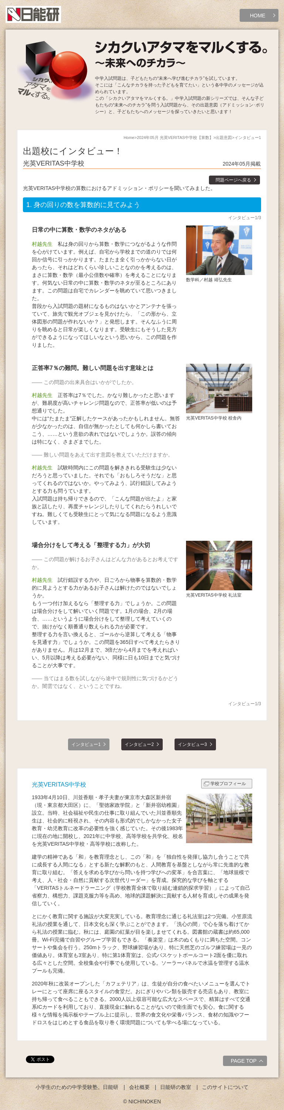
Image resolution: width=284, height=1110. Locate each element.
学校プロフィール (228, 783)
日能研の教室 (175, 1087)
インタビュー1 (86, 744)
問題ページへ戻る (233, 180)
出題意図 (224, 137)
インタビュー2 (139, 744)
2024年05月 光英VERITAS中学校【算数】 (175, 137)
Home (129, 137)
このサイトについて (225, 1087)
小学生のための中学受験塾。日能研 (77, 1087)
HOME (258, 15)
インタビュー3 (192, 744)
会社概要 (139, 1087)
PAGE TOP (248, 1062)
